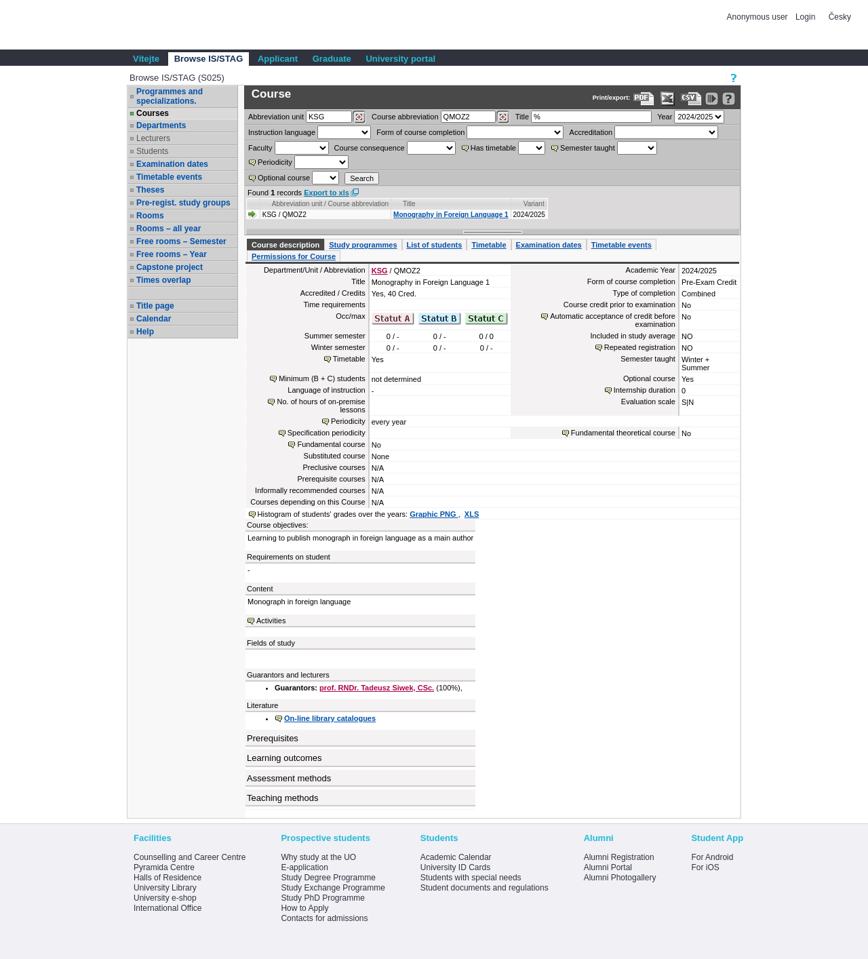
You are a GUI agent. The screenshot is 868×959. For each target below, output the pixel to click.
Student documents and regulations (484, 888)
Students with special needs (470, 877)
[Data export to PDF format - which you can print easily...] (643, 99)
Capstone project (169, 267)
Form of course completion (420, 132)
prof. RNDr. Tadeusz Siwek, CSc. (376, 688)
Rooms (150, 215)
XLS (472, 514)
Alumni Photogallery (620, 877)
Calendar (153, 319)
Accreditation (591, 132)
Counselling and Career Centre (189, 857)
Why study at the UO (318, 857)
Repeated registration (639, 347)
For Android (712, 857)
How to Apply (304, 908)
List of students (434, 245)
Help (145, 331)
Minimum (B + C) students (322, 378)
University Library (165, 888)
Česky (840, 17)
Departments (161, 125)
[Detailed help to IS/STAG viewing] (729, 99)
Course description (285, 245)
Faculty (260, 148)
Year (664, 117)
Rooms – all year (168, 228)
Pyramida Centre (164, 867)
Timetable (488, 245)
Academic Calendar (456, 857)
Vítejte (146, 59)
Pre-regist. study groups (183, 203)
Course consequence (369, 148)
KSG (380, 271)
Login (805, 17)
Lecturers (153, 138)
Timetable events (169, 177)
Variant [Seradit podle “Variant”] (534, 204)
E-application (304, 867)
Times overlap (163, 280)
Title (522, 117)
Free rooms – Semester (181, 241)
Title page (155, 306)
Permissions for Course (294, 256)
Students (152, 151)
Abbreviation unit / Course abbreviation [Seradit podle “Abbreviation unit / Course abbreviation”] (330, 204)
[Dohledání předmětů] (503, 117)
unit (276, 117)
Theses (150, 190)
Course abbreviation (405, 117)
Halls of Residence (167, 877)
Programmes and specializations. (169, 96)
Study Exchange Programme (332, 888)
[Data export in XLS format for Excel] (667, 99)
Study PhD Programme (322, 898)
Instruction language (281, 132)
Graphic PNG (434, 514)
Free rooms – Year (171, 254)
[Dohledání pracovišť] (359, 117)
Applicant (278, 59)
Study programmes (363, 245)
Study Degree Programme (328, 877)
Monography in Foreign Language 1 (450, 214)
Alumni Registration (619, 857)
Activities (270, 620)
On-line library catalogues (330, 718)
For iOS (705, 867)
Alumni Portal (608, 867)
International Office (168, 908)
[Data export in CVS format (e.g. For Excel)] (691, 99)
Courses (152, 113)
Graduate (332, 59)
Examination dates (172, 164)
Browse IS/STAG (208, 59)
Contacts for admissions (324, 918)
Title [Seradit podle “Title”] (409, 204)
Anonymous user (758, 17)
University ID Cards (455, 867)
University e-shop (165, 898)
